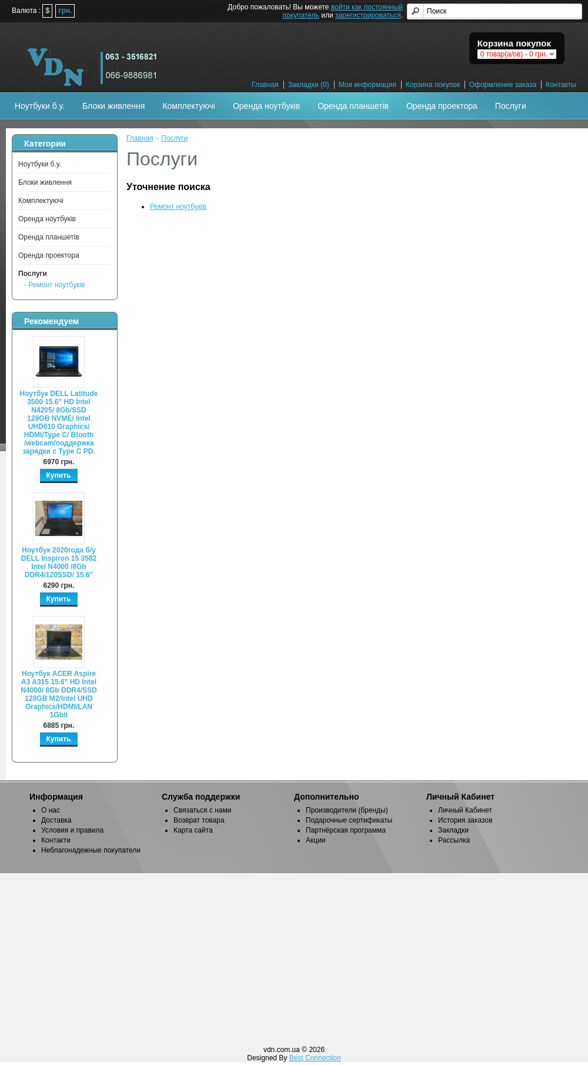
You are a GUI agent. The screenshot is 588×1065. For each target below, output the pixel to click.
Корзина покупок (433, 85)
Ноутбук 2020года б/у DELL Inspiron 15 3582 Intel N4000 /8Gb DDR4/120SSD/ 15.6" (59, 562)
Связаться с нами (202, 810)
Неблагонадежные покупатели (91, 850)
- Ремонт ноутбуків (54, 285)
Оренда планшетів (353, 106)
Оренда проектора (441, 106)
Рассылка (454, 840)
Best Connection (315, 1058)
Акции (316, 840)
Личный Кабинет (465, 810)
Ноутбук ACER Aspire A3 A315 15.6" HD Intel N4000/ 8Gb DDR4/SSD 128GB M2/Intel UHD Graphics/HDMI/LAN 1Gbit (58, 694)
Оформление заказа (502, 85)
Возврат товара (199, 820)
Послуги (510, 106)
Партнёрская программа (346, 830)
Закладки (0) (308, 85)
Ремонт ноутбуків (178, 206)
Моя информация (367, 85)
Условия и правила (72, 830)
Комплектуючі (188, 106)
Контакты (561, 85)
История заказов (465, 820)
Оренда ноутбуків (266, 106)
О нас (50, 810)
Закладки (453, 830)
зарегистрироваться (368, 15)
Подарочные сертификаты (349, 820)
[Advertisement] (294, 958)
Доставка (56, 820)
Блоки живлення (113, 106)
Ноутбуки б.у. (40, 106)
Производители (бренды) (347, 810)
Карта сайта (193, 830)
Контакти (56, 840)
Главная (265, 85)
